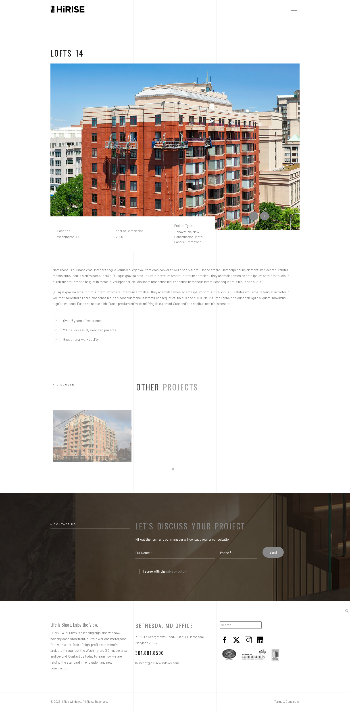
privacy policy (176, 571)
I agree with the (164, 571)
